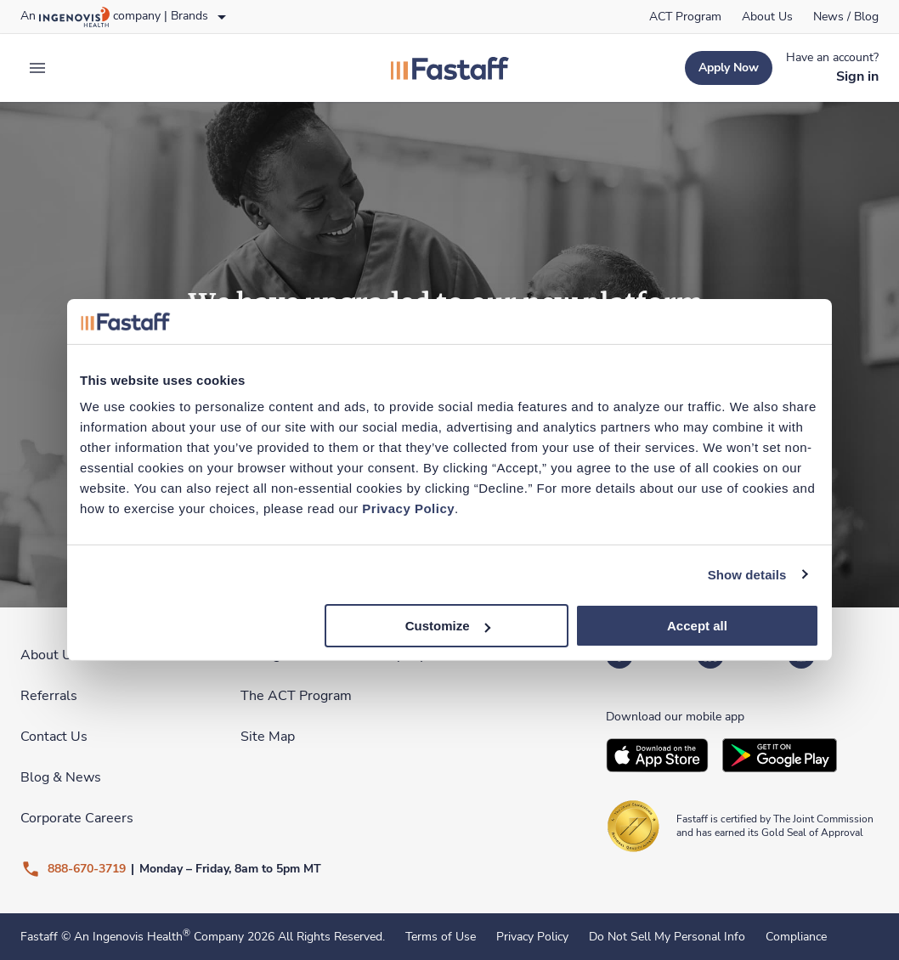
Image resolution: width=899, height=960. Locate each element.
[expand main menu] (37, 68)
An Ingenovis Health (130, 937)
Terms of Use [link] (440, 937)
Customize (447, 625)
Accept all (697, 625)
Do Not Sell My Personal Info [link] (667, 937)
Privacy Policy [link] (532, 937)
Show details (747, 574)
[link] (685, 17)
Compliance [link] (796, 937)
